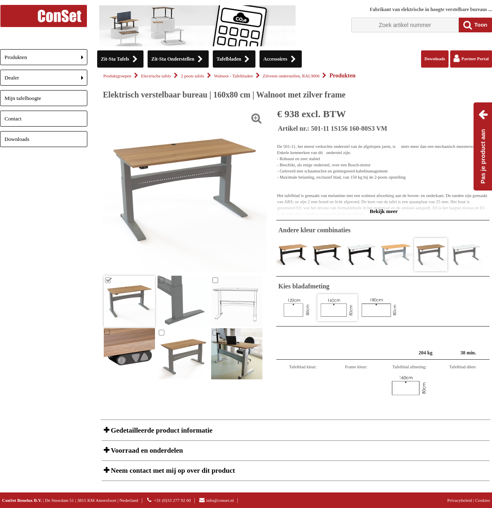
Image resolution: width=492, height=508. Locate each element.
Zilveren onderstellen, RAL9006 (291, 76)
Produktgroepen (117, 76)
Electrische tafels (156, 76)
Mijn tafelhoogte (23, 98)
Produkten (46, 59)
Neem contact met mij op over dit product (172, 470)
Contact (13, 119)
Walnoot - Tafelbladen (233, 76)
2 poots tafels (192, 76)
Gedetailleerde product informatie (160, 430)
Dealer (46, 80)
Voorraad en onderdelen (146, 450)
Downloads (17, 139)
